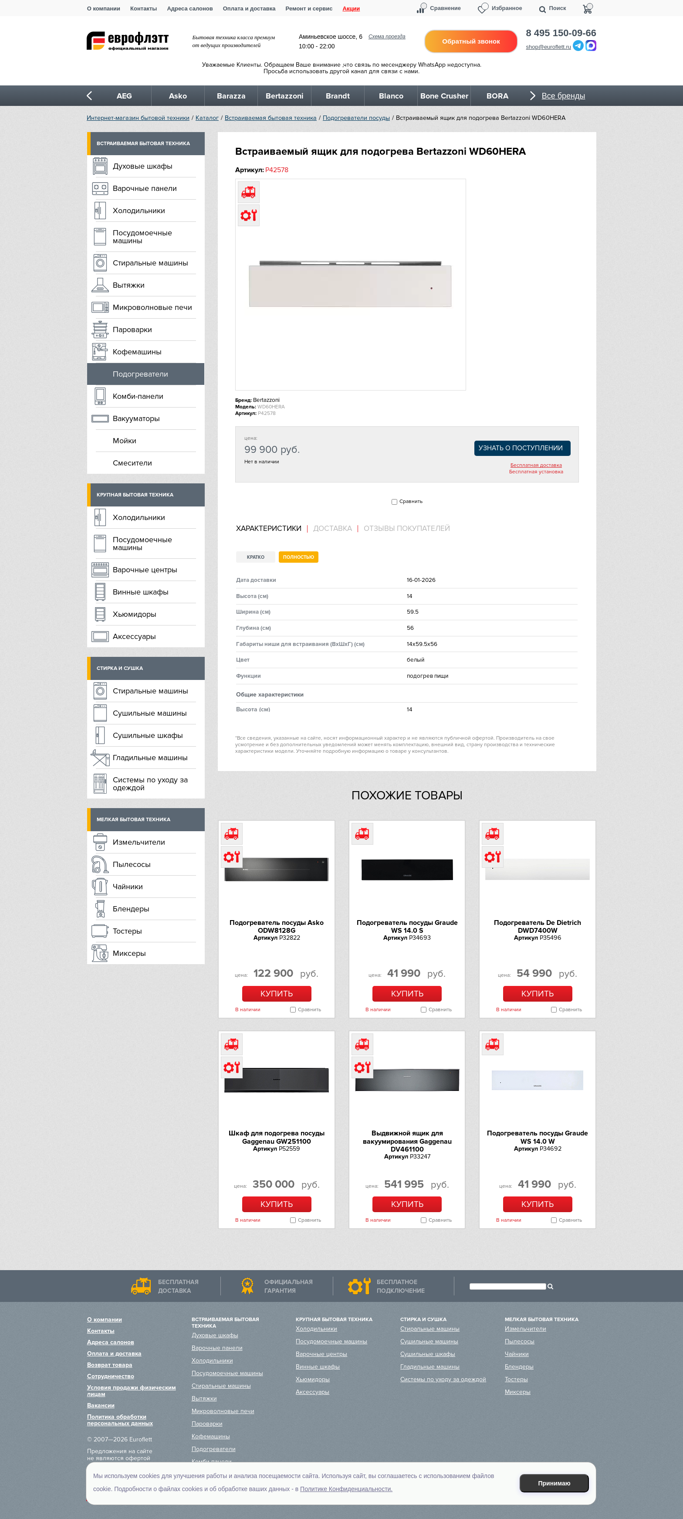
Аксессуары (134, 636)
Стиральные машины (150, 263)
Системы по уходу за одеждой (150, 783)
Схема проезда (387, 37)
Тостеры (127, 931)
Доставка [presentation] (332, 528)
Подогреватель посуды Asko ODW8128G (277, 926)
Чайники (128, 886)
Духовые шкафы (142, 166)
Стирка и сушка (120, 668)
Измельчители (139, 842)
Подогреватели (140, 374)
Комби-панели (138, 396)
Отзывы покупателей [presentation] (407, 528)
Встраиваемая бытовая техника (271, 118)
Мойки (124, 440)
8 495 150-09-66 (561, 33)
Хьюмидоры (134, 614)
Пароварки (132, 329)
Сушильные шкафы (148, 735)
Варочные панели (145, 188)
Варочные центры (145, 569)
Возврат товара (109, 1365)
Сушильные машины (150, 713)
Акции (351, 8)
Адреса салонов (190, 8)
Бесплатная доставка (536, 465)
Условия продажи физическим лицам (131, 1391)
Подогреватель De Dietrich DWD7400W (537, 926)
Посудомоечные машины (142, 236)
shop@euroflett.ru (548, 47)
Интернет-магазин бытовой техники (138, 118)
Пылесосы (132, 864)
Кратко (255, 557)
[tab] (272, 529)
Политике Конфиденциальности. (346, 1488)
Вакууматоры (136, 418)
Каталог (207, 118)
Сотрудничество (110, 1376)
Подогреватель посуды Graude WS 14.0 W (537, 1137)
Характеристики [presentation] (268, 528)
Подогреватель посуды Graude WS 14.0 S (407, 926)
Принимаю (554, 1483)
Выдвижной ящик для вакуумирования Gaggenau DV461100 (407, 1141)
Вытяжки (129, 285)
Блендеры (131, 909)
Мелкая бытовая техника (133, 819)
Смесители (132, 463)
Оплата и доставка (249, 8)
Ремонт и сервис (309, 8)
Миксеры (129, 953)
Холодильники (139, 210)
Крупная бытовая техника (135, 495)
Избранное (507, 8)
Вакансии (101, 1405)
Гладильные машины (150, 757)
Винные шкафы (141, 592)
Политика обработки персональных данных (120, 1420)
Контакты (143, 8)
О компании (103, 8)
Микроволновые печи (152, 307)
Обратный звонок (471, 41)
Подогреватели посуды (356, 118)
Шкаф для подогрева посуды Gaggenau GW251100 (277, 1137)
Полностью (298, 557)
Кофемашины (137, 352)
